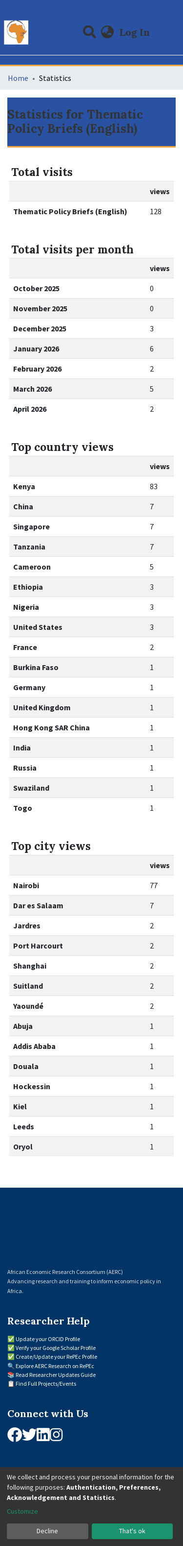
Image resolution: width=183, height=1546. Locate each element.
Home (18, 78)
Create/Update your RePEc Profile (56, 1356)
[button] (108, 32)
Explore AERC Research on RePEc (55, 1366)
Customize (22, 1511)
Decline (47, 1530)
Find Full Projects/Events (46, 1383)
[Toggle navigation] (169, 32)
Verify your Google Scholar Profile (56, 1347)
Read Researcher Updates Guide (56, 1374)
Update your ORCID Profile (48, 1339)
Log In (136, 32)
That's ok (132, 1530)
